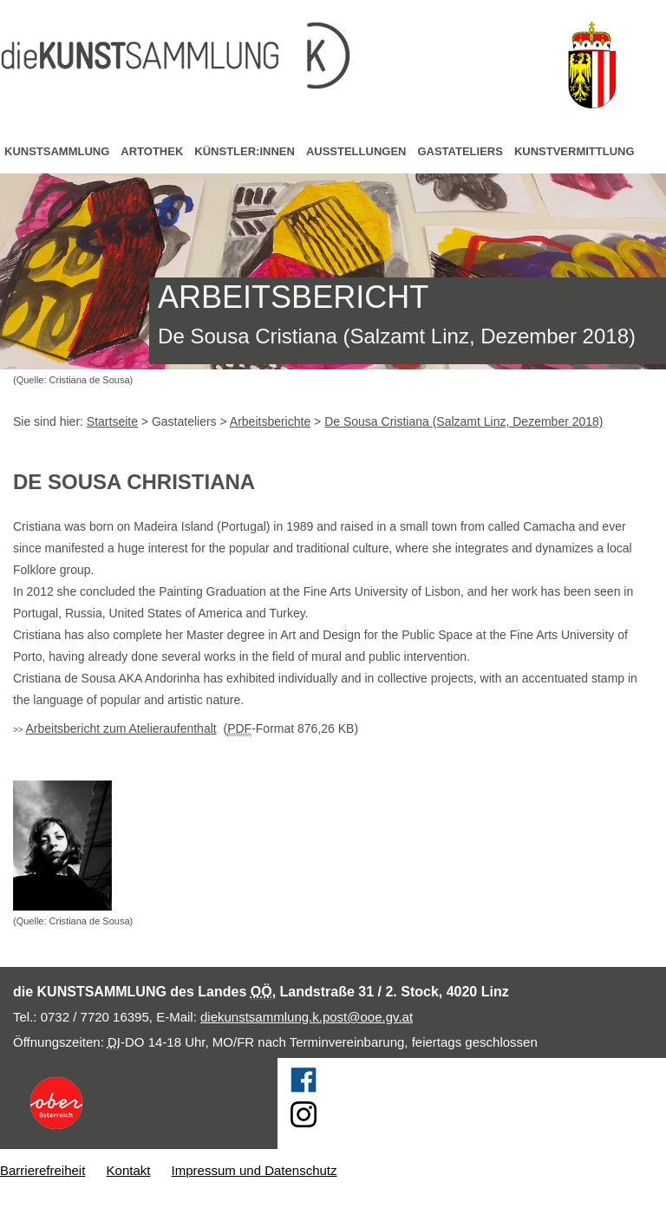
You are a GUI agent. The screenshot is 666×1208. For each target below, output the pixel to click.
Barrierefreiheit (42, 1170)
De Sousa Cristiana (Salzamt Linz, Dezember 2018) (463, 421)
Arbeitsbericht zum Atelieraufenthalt (120, 728)
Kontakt (129, 1170)
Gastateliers (459, 151)
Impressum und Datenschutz (254, 1170)
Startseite (112, 421)
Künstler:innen (244, 151)
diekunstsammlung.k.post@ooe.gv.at (306, 1016)
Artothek (152, 151)
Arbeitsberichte (270, 421)
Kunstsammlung (56, 151)
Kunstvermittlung (574, 151)
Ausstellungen (356, 151)
